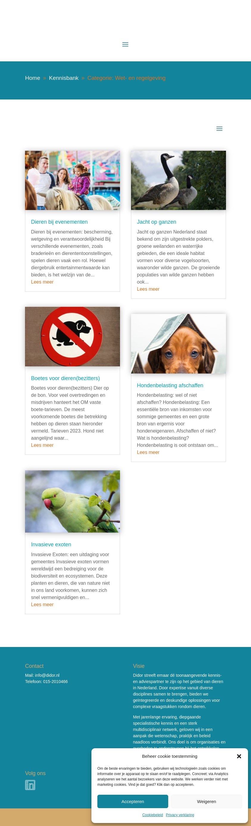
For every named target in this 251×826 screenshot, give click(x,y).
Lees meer (42, 281)
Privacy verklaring (180, 815)
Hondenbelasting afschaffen (170, 385)
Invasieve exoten (51, 544)
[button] (239, 756)
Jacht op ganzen (156, 222)
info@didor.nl (47, 675)
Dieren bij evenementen (59, 222)
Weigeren (206, 801)
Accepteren (132, 801)
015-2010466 (55, 681)
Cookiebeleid (152, 815)
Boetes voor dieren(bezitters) (65, 378)
